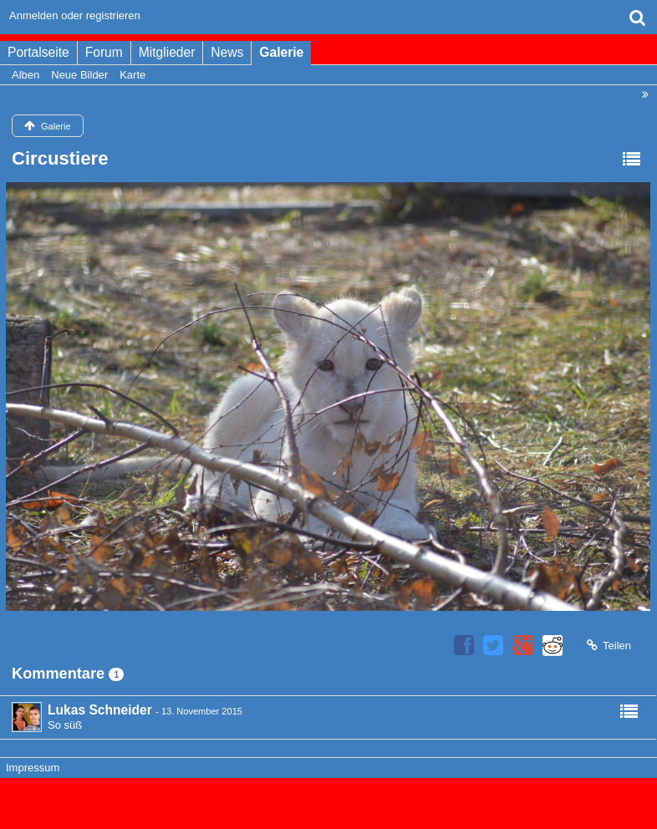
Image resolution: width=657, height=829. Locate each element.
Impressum (32, 767)
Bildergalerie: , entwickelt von (328, 810)
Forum (104, 52)
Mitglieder (167, 52)
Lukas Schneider (100, 710)
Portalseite (38, 52)
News (227, 52)
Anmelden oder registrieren (74, 15)
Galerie (281, 52)
